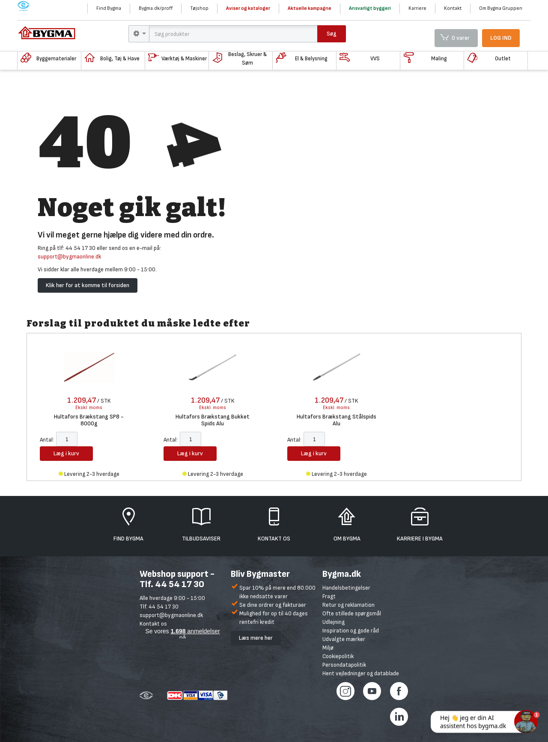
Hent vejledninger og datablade (360, 673)
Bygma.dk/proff (156, 8)
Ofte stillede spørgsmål (351, 613)
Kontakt (453, 8)
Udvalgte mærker (343, 639)
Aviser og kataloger (248, 8)
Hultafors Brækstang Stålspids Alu (336, 420)
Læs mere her (256, 637)
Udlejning (333, 622)
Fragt (329, 596)
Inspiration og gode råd (350, 630)
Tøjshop (199, 8)
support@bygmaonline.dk (69, 256)
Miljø (328, 647)
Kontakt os (153, 623)
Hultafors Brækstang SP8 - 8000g (89, 420)
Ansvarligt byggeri (370, 8)
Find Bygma (108, 8)
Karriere (417, 8)
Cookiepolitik (338, 656)
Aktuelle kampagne (309, 8)
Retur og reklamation (348, 604)
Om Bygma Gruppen (500, 8)
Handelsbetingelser (346, 587)
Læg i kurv (66, 453)
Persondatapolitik (344, 664)
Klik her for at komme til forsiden (87, 285)
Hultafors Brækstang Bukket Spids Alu (213, 420)
